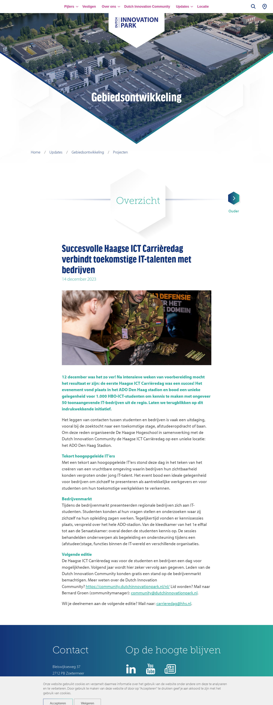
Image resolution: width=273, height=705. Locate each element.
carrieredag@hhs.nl (173, 603)
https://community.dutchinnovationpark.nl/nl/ (128, 586)
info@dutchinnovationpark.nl (75, 679)
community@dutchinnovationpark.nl (164, 592)
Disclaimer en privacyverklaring (155, 691)
